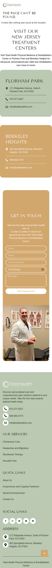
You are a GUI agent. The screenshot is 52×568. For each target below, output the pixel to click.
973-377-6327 (16, 409)
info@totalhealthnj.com (20, 423)
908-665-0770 (16, 416)
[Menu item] (26, 442)
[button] (44, 553)
